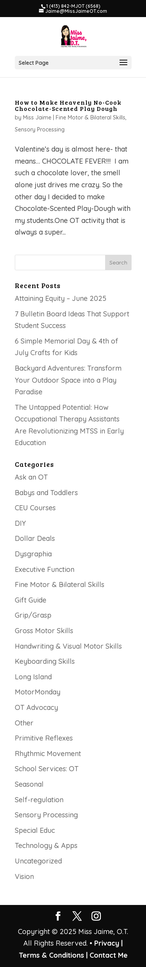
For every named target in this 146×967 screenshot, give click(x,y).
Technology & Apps (46, 845)
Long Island (33, 676)
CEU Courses (35, 507)
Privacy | (108, 943)
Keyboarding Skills (45, 661)
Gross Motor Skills (44, 630)
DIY (20, 523)
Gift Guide (30, 600)
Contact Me (108, 955)
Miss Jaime (37, 117)
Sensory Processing (40, 129)
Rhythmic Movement (48, 753)
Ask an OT (31, 477)
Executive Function (44, 569)
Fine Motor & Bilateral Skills (90, 117)
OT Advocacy (36, 707)
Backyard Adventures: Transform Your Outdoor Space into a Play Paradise (68, 380)
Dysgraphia (33, 553)
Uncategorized (38, 860)
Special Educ (35, 830)
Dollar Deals (35, 538)
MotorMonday (37, 691)
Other (24, 722)
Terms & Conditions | (53, 955)
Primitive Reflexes (44, 738)
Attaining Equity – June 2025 (60, 298)
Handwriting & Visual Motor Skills (68, 646)
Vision (24, 876)
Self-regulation (39, 799)
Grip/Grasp (33, 615)
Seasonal (29, 784)
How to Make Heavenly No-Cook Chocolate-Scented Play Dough (68, 105)
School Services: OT (47, 768)
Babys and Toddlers (46, 492)
